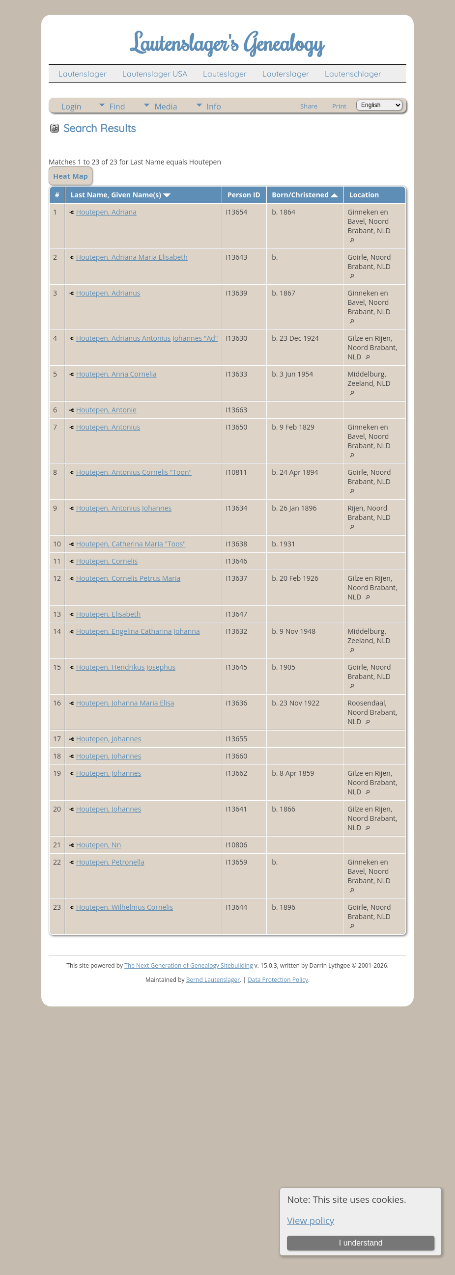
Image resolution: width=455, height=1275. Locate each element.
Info (214, 106)
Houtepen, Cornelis (107, 561)
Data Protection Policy (278, 980)
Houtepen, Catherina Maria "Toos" (131, 543)
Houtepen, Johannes (109, 738)
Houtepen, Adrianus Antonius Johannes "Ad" (147, 338)
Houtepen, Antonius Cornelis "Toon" (134, 472)
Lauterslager (285, 74)
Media (165, 106)
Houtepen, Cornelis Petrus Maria (128, 578)
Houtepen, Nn (98, 844)
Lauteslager (225, 74)
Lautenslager (82, 74)
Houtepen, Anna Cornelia (116, 374)
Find (117, 106)
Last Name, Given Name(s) (121, 194)
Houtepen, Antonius (108, 427)
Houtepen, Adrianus (108, 293)
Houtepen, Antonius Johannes (124, 508)
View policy (310, 1220)
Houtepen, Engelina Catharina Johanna (138, 631)
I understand (361, 1243)
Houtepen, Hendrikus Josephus (125, 667)
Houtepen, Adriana (106, 212)
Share (308, 106)
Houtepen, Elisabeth (108, 614)
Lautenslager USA (154, 74)
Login (71, 106)
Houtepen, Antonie (106, 409)
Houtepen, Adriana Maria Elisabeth (132, 257)
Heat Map (70, 176)
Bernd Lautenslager (213, 980)
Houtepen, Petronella (110, 862)
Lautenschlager (353, 74)
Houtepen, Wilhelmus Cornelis (124, 907)
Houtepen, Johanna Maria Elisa (125, 702)
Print (339, 106)
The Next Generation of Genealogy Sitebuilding (188, 965)
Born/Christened (305, 194)
